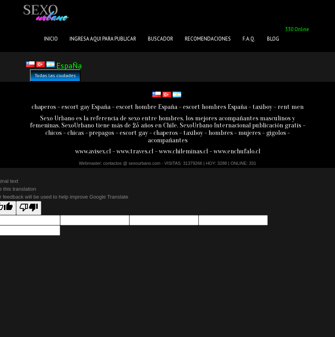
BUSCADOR (160, 38)
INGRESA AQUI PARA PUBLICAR (103, 38)
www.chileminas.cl (183, 151)
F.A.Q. (249, 38)
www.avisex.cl (93, 151)
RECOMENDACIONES (208, 38)
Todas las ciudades (55, 75)
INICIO (51, 38)
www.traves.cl (134, 151)
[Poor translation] (28, 208)
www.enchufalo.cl (237, 151)
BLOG (273, 38)
